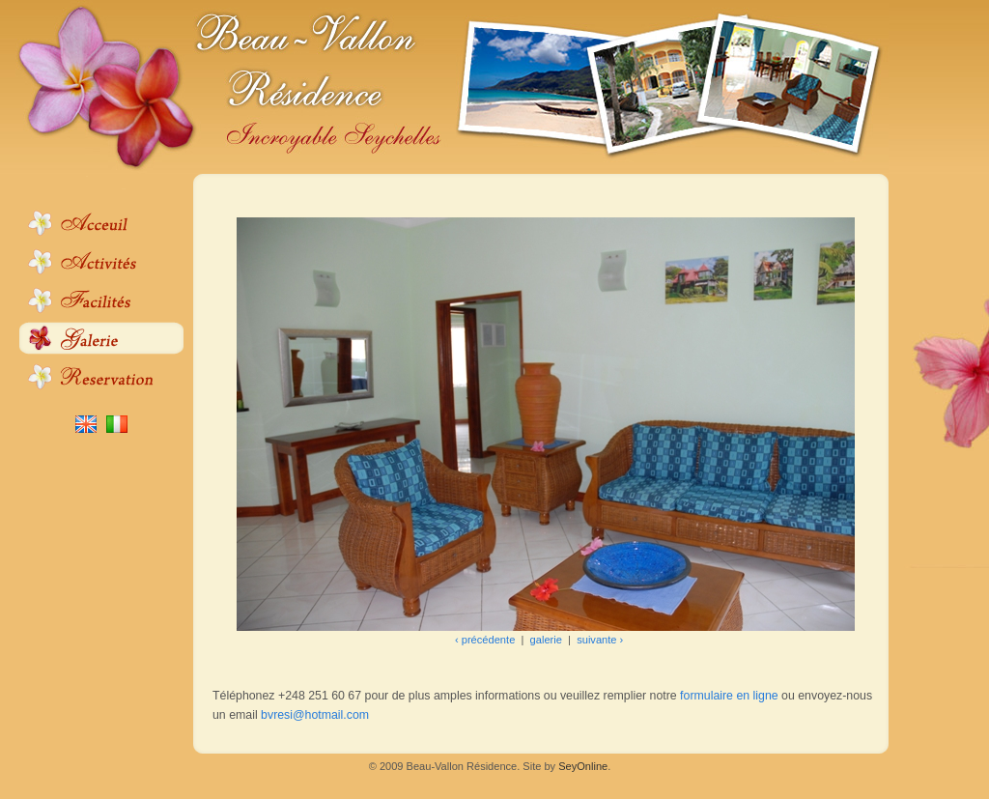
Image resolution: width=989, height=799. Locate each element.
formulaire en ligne (729, 695)
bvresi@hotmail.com (315, 715)
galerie (546, 639)
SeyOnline (583, 766)
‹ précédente (485, 639)
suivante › (600, 639)
